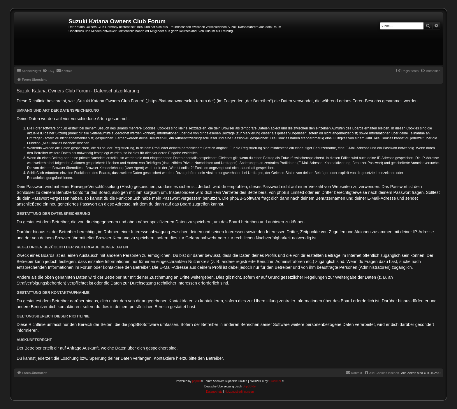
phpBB (196, 381)
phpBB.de (249, 386)
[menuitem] (48, 70)
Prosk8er (275, 381)
